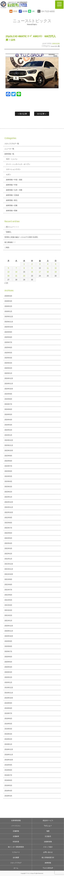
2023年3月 (8, 487)
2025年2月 (8, 368)
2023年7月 (8, 466)
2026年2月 (8, 306)
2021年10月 (9, 574)
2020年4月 (8, 667)
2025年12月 (9, 317)
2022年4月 (8, 543)
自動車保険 (48, 842)
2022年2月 (8, 554)
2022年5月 (8, 538)
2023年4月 (8, 481)
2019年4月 (8, 729)
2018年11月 (9, 755)
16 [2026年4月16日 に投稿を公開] (32, 272)
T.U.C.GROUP (48, 868)
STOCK (15, 11)
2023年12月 (9, 440)
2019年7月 (8, 713)
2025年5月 (8, 353)
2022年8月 (8, 523)
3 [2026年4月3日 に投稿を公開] (39, 264)
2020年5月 (8, 662)
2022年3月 (8, 548)
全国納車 (16, 836)
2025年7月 (8, 342)
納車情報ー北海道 (12, 195)
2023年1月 (8, 497)
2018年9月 (8, 765)
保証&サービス (48, 820)
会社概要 (16, 857)
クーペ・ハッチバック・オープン (18, 164)
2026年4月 (8, 296)
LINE (33, 11)
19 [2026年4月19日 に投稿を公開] (55, 272)
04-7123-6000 (48, 11)
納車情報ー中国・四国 (14, 180)
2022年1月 (8, 559)
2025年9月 (8, 332)
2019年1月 (8, 744)
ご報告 (7, 247)
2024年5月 (8, 414)
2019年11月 (9, 693)
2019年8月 (8, 708)
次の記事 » (41, 114)
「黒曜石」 (9, 232)
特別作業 (16, 842)
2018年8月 (8, 770)
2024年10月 (9, 389)
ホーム (16, 868)
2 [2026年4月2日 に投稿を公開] (32, 264)
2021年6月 (8, 595)
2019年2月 (8, 739)
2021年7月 (8, 590)
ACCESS (25, 11)
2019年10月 (9, 698)
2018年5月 (8, 785)
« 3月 (6, 283)
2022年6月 (8, 533)
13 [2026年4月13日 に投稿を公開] (8, 272)
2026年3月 (8, 301)
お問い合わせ (48, 852)
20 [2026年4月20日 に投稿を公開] (8, 276)
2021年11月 (9, 569)
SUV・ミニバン (11, 159)
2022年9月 (8, 517)
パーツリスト (16, 826)
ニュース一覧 (55, 46)
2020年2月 (8, 677)
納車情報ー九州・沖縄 (14, 190)
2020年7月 (8, 651)
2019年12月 (9, 688)
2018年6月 (8, 780)
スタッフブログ (16, 863)
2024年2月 (8, 430)
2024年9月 (8, 394)
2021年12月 (9, 564)
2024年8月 (8, 399)
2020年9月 (8, 641)
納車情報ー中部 (11, 185)
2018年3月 (8, 796)
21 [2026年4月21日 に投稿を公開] (16, 276)
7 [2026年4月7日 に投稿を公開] (16, 268)
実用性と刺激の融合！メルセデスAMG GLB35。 (22, 237)
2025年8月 (8, 337)
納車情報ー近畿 (11, 205)
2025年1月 (8, 373)
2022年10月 (9, 512)
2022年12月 (9, 502)
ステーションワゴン (13, 169)
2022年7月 (8, 528)
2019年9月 (8, 703)
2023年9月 (8, 456)
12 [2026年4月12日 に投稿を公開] (55, 268)
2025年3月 (8, 363)
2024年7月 (8, 404)
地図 (48, 831)
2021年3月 (8, 610)
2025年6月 (8, 347)
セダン (8, 174)
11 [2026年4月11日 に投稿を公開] (48, 268)
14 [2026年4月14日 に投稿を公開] (16, 272)
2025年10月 (9, 327)
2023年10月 (9, 450)
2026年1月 (8, 311)
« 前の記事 (22, 114)
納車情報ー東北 (11, 200)
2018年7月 (8, 775)
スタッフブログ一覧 (12, 144)
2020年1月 (8, 682)
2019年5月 (8, 724)
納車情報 (48, 863)
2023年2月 (8, 492)
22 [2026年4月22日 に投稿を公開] (24, 276)
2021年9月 (8, 579)
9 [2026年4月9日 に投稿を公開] (32, 268)
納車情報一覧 (9, 154)
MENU (59, 4)
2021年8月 (8, 584)
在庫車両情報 (16, 820)
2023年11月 (9, 445)
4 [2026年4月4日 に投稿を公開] (47, 264)
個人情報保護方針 (48, 857)
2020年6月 (8, 657)
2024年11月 (9, 383)
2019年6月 (8, 718)
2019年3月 (8, 734)
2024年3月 (8, 425)
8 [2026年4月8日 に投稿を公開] (24, 268)
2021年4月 (8, 605)
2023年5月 (8, 476)
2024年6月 (8, 409)
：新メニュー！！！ (12, 227)
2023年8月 (8, 461)
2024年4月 (8, 420)
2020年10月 (9, 636)
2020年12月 (9, 626)
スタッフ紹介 (48, 847)
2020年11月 (9, 631)
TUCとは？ (48, 826)
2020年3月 (8, 672)
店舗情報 (16, 831)
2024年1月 (8, 435)
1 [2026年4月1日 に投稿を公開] (24, 264)
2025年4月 (8, 358)
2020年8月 (8, 646)
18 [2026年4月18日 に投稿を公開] (48, 272)
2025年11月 (9, 322)
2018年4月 (8, 791)
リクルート (16, 852)
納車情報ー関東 (11, 211)
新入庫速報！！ (10, 242)
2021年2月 (8, 615)
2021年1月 (8, 621)
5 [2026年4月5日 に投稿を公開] (55, 264)
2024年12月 (9, 378)
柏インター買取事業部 (16, 847)
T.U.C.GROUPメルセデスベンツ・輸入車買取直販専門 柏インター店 (25, 4)
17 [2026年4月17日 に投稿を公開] (40, 272)
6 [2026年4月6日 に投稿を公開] (8, 268)
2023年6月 (8, 471)
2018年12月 (9, 749)
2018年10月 (9, 760)
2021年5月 (8, 600)
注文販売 (48, 836)
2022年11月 (9, 507)
